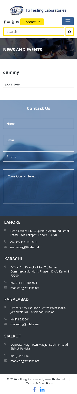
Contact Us (32, 22)
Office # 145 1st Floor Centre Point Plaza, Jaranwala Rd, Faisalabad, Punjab (38, 310)
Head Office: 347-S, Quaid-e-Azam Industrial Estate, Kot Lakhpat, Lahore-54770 (39, 233)
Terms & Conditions (39, 383)
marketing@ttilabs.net (24, 247)
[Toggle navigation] (68, 21)
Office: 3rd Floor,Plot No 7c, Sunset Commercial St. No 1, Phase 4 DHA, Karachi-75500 (40, 271)
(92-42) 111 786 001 (23, 242)
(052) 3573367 (20, 356)
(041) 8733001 (20, 319)
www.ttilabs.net (55, 379)
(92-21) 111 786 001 (23, 283)
